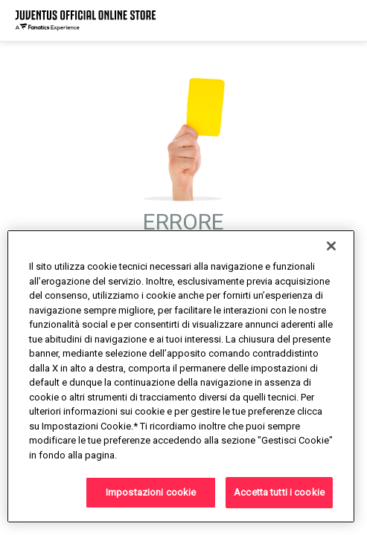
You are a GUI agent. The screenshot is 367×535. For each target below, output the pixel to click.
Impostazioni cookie (151, 492)
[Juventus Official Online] (85, 20)
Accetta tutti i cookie (279, 492)
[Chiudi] (331, 246)
